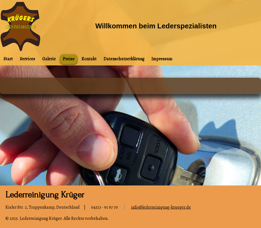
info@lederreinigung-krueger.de (161, 207)
